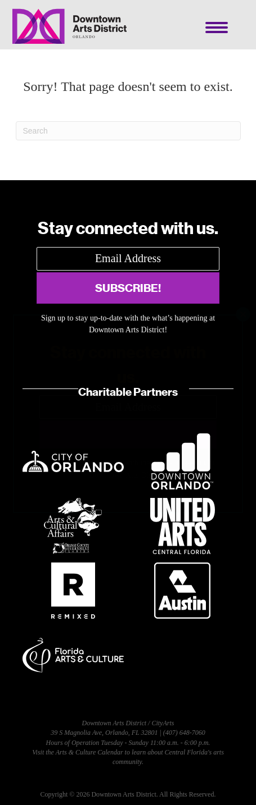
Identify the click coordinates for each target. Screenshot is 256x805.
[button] (128, 288)
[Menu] (216, 27)
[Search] (128, 130)
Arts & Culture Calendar (89, 752)
